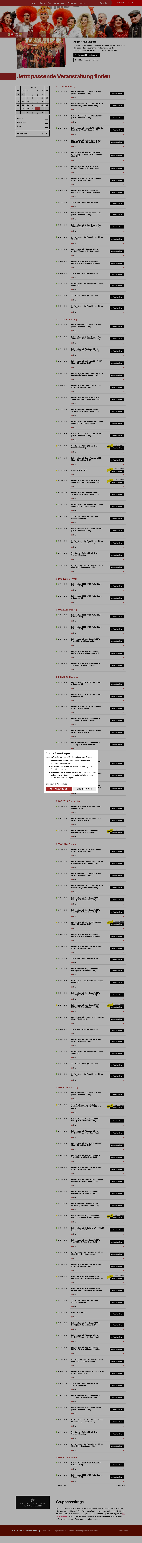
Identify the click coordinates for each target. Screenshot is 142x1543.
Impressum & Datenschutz (56, 784)
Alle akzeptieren (59, 789)
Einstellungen (84, 789)
